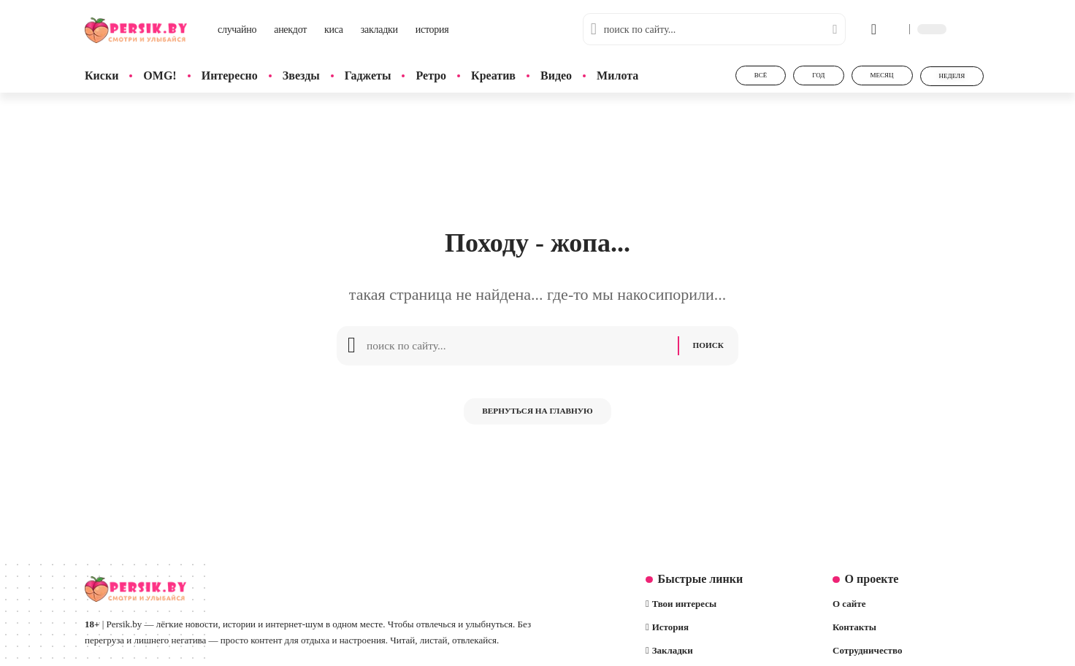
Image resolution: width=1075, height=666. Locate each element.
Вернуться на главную (537, 419)
